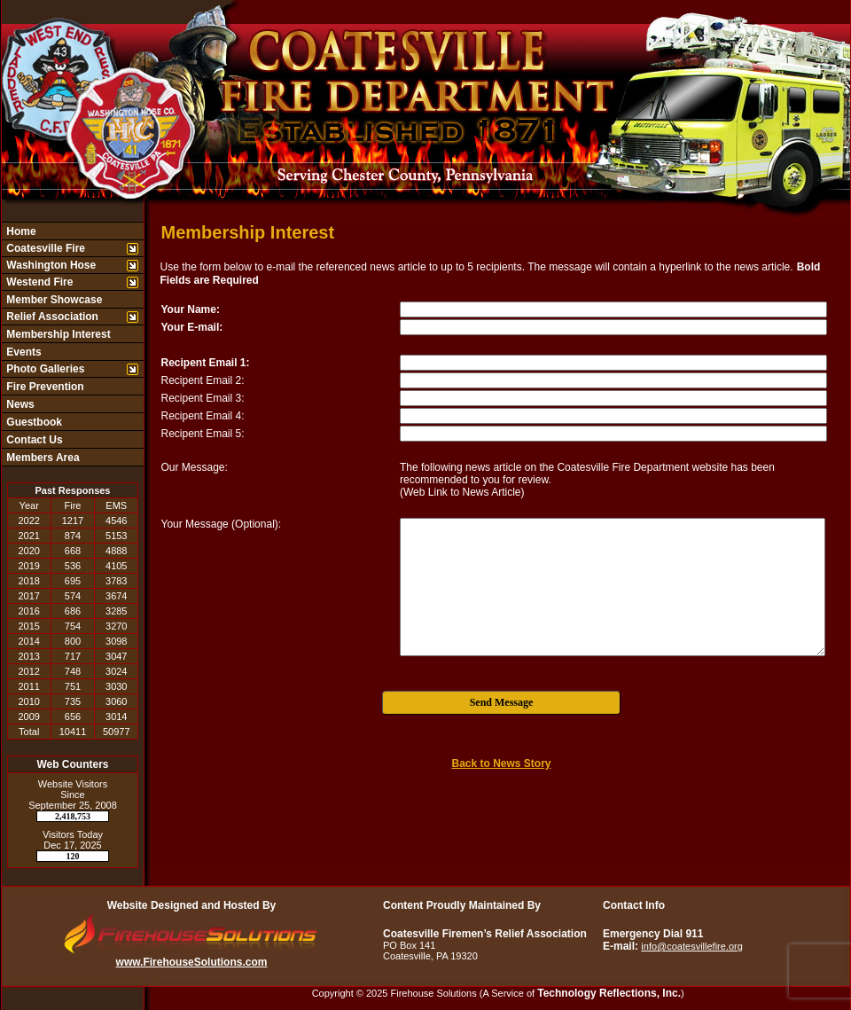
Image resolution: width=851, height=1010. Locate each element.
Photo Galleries (44, 369)
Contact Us (33, 440)
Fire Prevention (44, 386)
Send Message (502, 702)
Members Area (42, 457)
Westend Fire (38, 282)
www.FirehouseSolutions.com (192, 962)
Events (23, 352)
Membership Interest (57, 334)
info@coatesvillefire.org (692, 946)
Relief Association (51, 316)
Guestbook (33, 422)
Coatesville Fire (44, 248)
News (19, 404)
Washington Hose (50, 265)
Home (20, 231)
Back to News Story (500, 763)
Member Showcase (53, 300)
